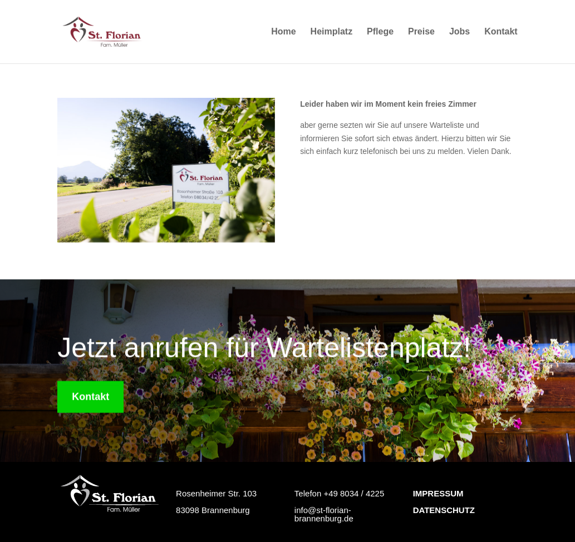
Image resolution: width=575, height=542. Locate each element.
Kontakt (501, 32)
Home (283, 32)
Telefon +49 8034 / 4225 (339, 493)
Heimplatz (332, 32)
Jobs (459, 32)
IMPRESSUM (438, 493)
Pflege (380, 32)
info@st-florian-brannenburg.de (323, 514)
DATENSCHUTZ (444, 510)
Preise (421, 32)
